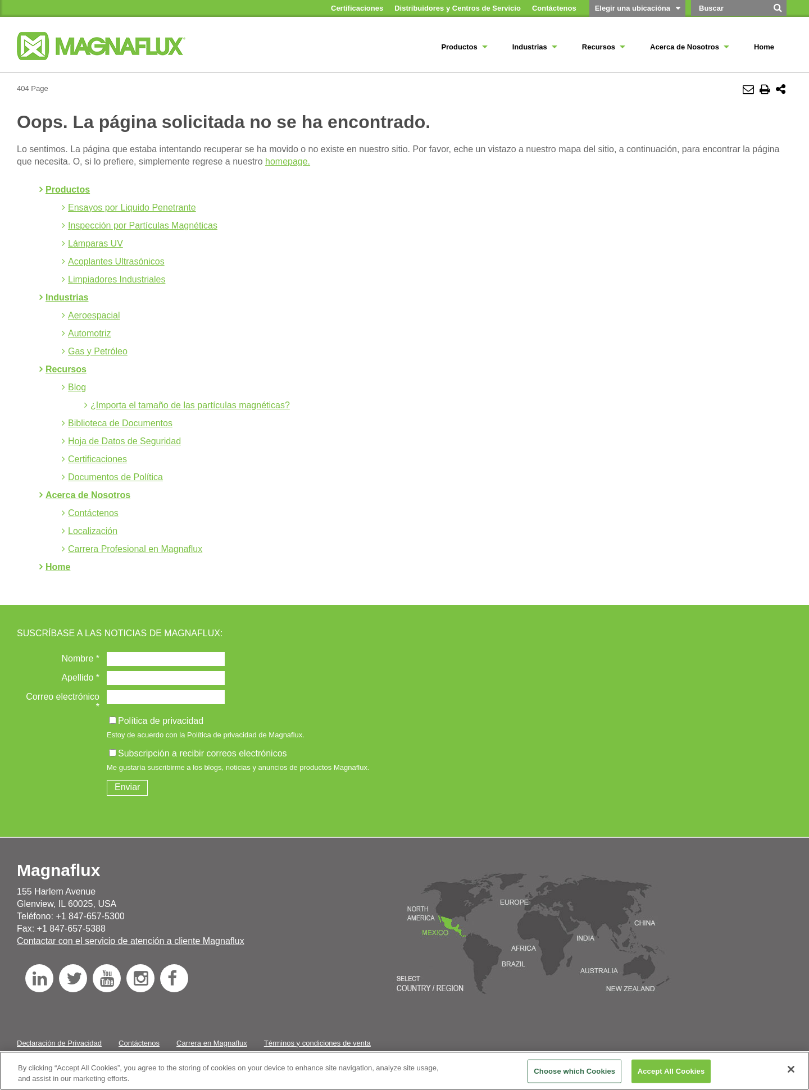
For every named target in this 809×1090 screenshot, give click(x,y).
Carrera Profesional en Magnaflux (135, 549)
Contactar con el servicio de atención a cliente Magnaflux (130, 941)
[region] (404, 1070)
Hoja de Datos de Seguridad (124, 441)
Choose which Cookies (574, 1071)
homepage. (287, 161)
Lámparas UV (95, 243)
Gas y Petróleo (98, 351)
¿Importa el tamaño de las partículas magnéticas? (190, 405)
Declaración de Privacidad (59, 1043)
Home (58, 567)
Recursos (66, 369)
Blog (77, 387)
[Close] (791, 1069)
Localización (92, 531)
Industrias (67, 297)
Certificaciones (97, 459)
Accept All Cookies (671, 1071)
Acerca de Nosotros (88, 495)
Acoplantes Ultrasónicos (116, 261)
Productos (68, 189)
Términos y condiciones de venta (317, 1043)
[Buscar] (778, 12)
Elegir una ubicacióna (632, 8)
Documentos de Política (115, 477)
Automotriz (89, 333)
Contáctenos (93, 513)
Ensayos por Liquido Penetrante (132, 207)
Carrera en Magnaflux (211, 1043)
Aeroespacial (94, 315)
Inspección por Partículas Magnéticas (142, 225)
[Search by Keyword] (729, 8)
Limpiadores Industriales (116, 279)
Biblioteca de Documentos (120, 423)
